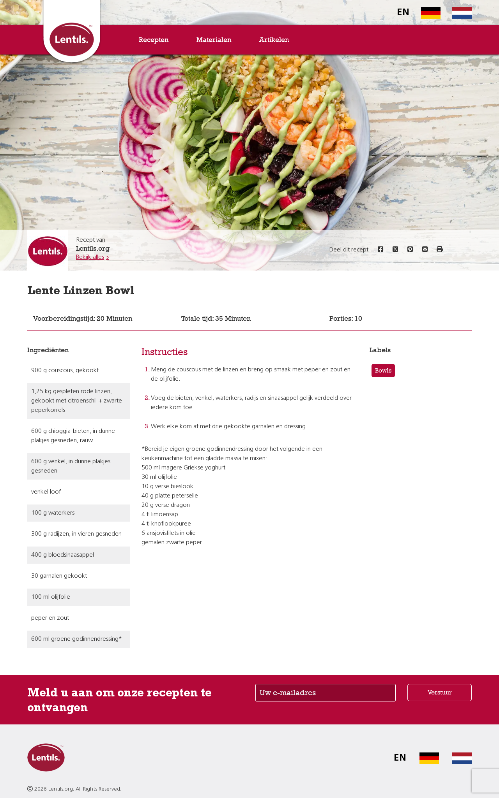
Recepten (153, 40)
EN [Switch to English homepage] (403, 13)
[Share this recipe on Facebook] (380, 250)
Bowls (383, 370)
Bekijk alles (90, 257)
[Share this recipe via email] (425, 250)
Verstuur (440, 692)
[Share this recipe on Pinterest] (410, 250)
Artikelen (274, 40)
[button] (440, 250)
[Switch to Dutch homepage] (456, 13)
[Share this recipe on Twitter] (395, 250)
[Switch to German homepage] (425, 13)
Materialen (213, 40)
